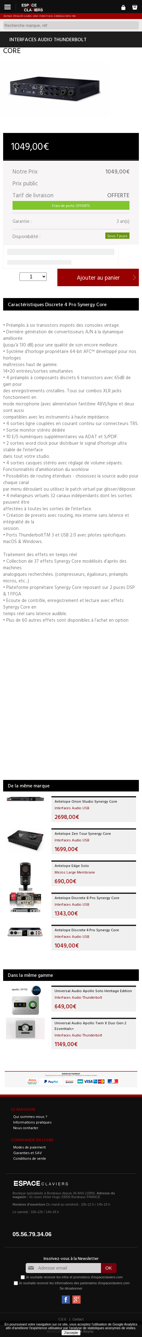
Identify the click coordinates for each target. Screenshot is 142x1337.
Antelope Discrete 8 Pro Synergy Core (87, 897)
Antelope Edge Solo (72, 865)
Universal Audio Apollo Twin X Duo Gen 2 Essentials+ (90, 1025)
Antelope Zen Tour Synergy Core (83, 833)
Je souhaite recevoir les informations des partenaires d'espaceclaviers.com (74, 1283)
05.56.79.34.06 (32, 1234)
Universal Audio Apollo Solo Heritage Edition (93, 990)
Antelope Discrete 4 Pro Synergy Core (87, 930)
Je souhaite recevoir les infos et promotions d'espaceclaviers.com (74, 1277)
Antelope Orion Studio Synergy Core (86, 801)
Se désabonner (71, 1288)
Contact (78, 1319)
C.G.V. (63, 1319)
